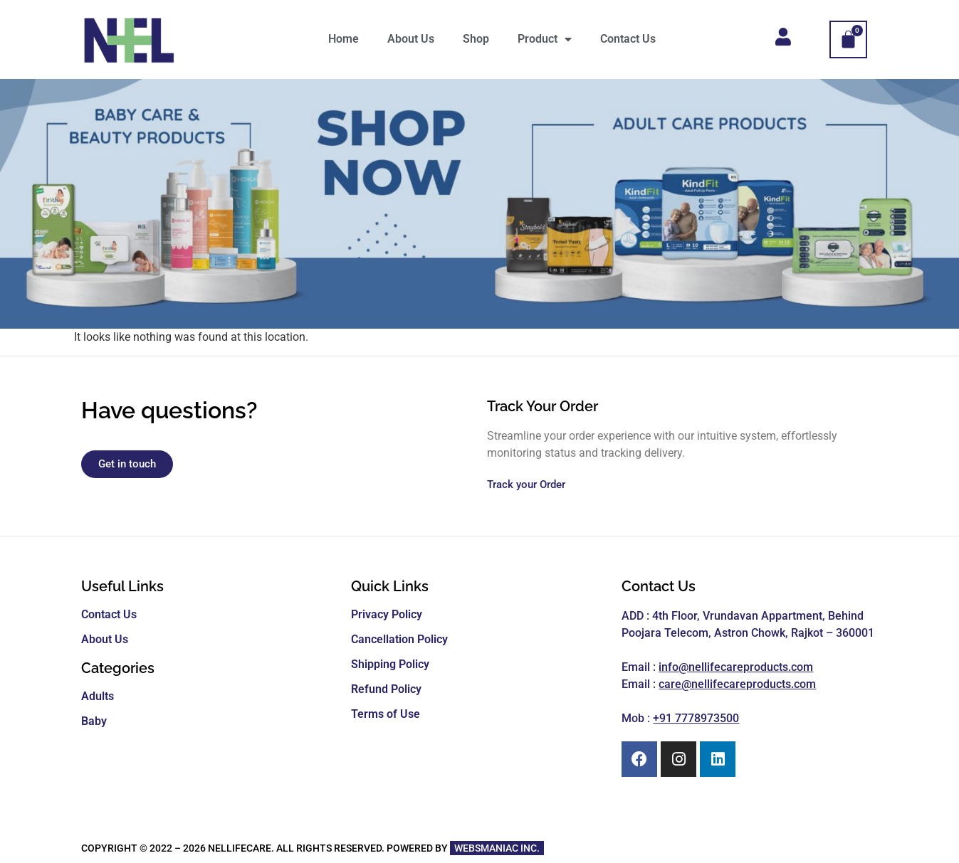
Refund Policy (386, 689)
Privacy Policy (386, 614)
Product (545, 39)
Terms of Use (385, 714)
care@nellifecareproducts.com (737, 684)
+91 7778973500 (696, 718)
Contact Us (628, 39)
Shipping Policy (390, 664)
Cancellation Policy (399, 639)
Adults (97, 696)
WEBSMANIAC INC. (497, 848)
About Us (410, 39)
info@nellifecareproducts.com (736, 667)
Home (343, 39)
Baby (94, 721)
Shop (476, 39)
